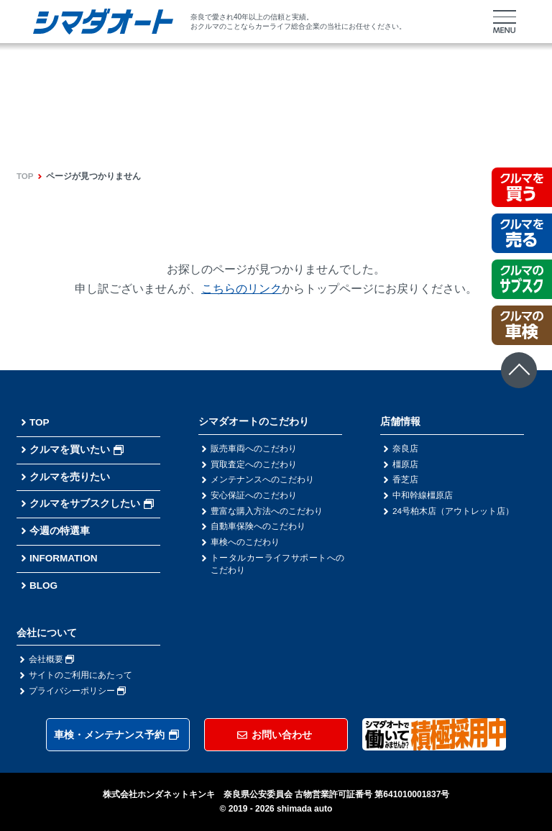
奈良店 (405, 449)
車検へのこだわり (245, 543)
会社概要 (51, 659)
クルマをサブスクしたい (91, 503)
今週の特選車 (59, 530)
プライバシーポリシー (77, 691)
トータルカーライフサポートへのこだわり (277, 565)
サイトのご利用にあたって (80, 675)
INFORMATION (64, 558)
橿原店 (405, 464)
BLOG (43, 585)
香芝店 (405, 480)
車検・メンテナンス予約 (116, 734)
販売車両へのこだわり (254, 449)
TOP (25, 176)
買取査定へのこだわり (254, 464)
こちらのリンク (241, 289)
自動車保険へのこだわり (258, 528)
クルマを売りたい (69, 476)
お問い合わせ (274, 734)
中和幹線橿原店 (422, 496)
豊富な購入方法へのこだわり (267, 512)
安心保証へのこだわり (254, 496)
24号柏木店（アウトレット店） (453, 512)
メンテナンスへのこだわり (262, 480)
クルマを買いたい (76, 449)
